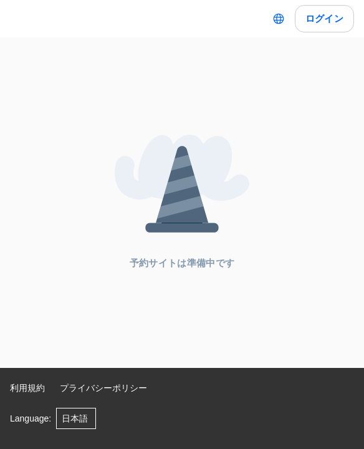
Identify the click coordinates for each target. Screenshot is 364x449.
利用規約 (27, 388)
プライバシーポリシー (103, 388)
